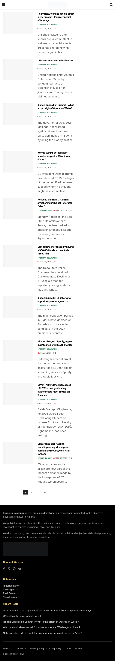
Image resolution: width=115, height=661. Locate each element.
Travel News (10, 597)
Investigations (11, 589)
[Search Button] (111, 4)
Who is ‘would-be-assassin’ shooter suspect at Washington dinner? (54, 156)
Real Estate (9, 593)
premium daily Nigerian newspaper (52, 513)
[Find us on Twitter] (8, 569)
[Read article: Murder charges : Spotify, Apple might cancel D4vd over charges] (18, 350)
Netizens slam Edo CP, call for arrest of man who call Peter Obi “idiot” (54, 203)
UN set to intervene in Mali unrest (55, 60)
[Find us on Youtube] (19, 569)
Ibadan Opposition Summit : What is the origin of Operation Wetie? (41, 621)
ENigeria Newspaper (15, 513)
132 (44, 492)
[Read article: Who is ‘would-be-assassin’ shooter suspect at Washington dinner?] (18, 162)
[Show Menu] (3, 4)
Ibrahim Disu (46, 211)
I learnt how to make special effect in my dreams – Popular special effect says (55, 17)
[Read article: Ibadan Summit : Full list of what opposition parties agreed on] (18, 307)
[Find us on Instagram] (14, 569)
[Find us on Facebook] (3, 569)
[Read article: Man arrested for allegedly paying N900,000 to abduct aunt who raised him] (18, 256)
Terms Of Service (74, 648)
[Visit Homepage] (57, 5)
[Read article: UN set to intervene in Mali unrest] (18, 69)
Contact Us (21, 648)
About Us (7, 648)
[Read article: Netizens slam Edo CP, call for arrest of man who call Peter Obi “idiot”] (18, 208)
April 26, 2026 (44, 29)
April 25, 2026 (44, 353)
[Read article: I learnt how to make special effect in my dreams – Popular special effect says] (18, 23)
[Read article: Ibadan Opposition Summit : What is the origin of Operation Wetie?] (18, 114)
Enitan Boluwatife (48, 25)
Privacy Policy (55, 648)
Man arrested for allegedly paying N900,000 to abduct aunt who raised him (55, 250)
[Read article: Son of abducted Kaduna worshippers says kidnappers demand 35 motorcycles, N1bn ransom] (18, 453)
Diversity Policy (37, 648)
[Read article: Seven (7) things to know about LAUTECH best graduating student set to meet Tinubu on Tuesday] (18, 394)
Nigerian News (11, 585)
